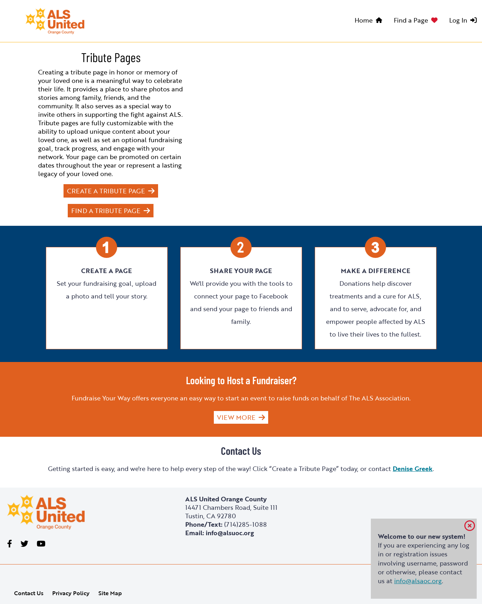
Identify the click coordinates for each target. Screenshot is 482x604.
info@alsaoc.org (418, 580)
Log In (458, 20)
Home (364, 20)
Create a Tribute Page (106, 190)
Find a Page (411, 20)
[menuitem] (370, 21)
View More (236, 417)
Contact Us (28, 593)
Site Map (110, 593)
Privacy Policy (71, 593)
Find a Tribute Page (105, 210)
